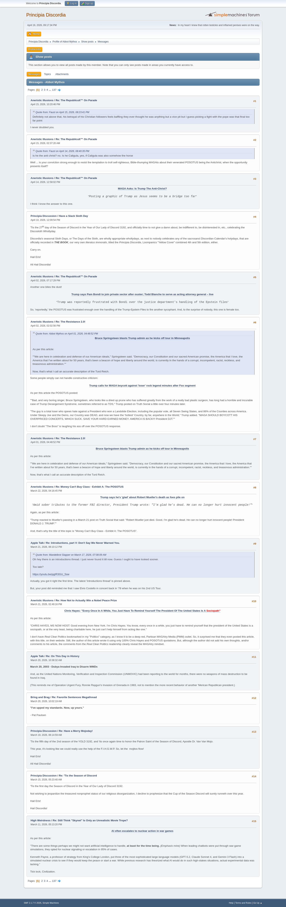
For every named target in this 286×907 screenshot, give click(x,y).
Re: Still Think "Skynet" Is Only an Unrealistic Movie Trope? (90, 820)
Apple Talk (37, 542)
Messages (34, 74)
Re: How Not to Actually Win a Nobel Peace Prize (86, 600)
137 (54, 89)
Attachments (62, 74)
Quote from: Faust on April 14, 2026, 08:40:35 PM (62, 151)
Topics (47, 74)
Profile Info (34, 49)
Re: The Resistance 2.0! (70, 321)
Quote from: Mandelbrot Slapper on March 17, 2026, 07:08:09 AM (71, 554)
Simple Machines (51, 903)
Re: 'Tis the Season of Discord (78, 775)
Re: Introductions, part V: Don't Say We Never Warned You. (83, 542)
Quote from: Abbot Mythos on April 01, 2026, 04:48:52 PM (67, 333)
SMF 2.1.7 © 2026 (32, 903)
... (50, 89)
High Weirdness (40, 820)
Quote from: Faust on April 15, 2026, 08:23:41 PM (62, 112)
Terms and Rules (243, 903)
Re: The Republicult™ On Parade (76, 100)
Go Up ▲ (257, 903)
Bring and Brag (40, 697)
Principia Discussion (44, 215)
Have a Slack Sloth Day (73, 215)
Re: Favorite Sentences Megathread (74, 697)
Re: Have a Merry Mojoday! (76, 730)
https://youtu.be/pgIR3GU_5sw (51, 574)
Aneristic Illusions (42, 100)
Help (231, 903)
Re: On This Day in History (62, 656)
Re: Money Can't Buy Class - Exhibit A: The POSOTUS (90, 486)
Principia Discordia (46, 14)
